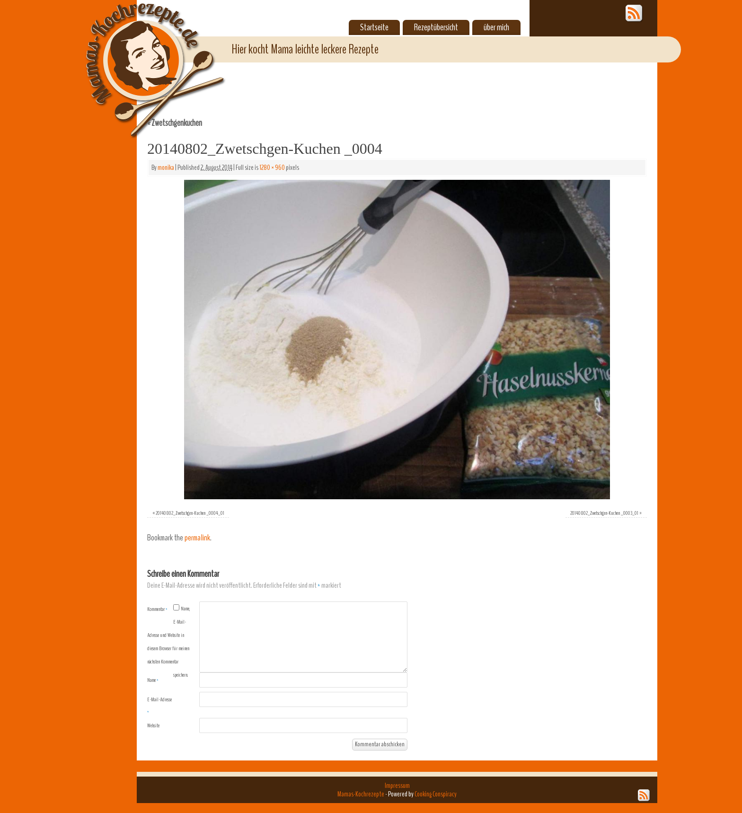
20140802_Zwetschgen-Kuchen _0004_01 (190, 513)
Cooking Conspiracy (436, 794)
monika (166, 167)
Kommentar (157, 609)
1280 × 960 (272, 167)
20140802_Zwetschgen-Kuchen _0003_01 (604, 513)
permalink (197, 538)
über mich (496, 27)
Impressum (397, 785)
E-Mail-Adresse (159, 706)
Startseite (374, 27)
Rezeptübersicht (436, 27)
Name (153, 680)
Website (153, 725)
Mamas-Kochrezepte (141, 59)
